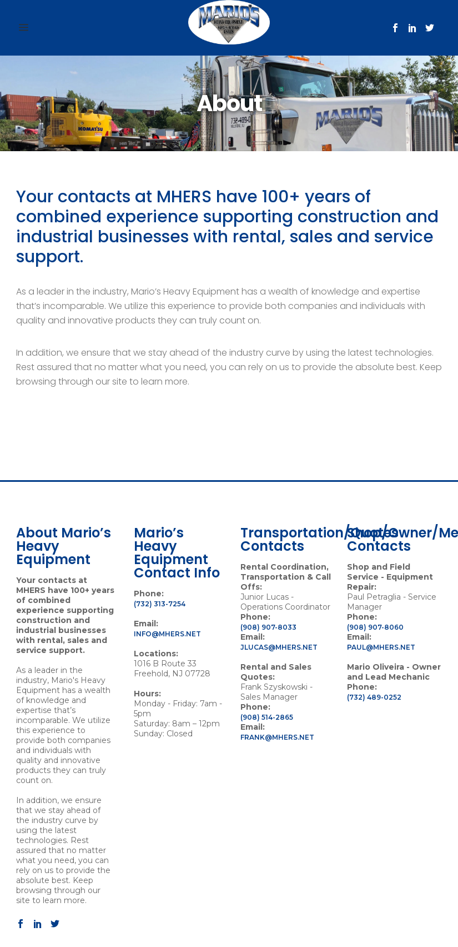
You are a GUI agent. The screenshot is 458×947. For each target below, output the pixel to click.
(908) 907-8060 (375, 627)
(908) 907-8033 (268, 627)
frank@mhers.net (277, 737)
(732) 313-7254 (159, 604)
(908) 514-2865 (266, 717)
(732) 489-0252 (374, 697)
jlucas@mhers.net (279, 647)
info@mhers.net (167, 634)
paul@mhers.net (381, 647)
